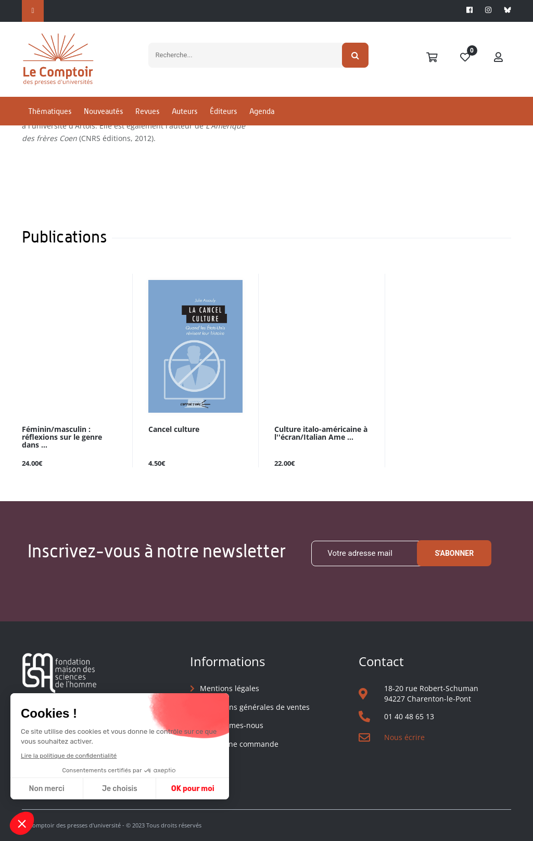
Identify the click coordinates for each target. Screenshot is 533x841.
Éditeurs (223, 111)
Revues (147, 111)
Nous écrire (404, 737)
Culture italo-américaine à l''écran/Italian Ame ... (320, 433)
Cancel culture (173, 429)
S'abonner (454, 553)
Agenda (261, 111)
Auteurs (184, 111)
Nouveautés (103, 111)
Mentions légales (229, 688)
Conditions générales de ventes (255, 707)
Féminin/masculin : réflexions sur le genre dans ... (62, 437)
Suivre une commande (239, 744)
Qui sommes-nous (231, 725)
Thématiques (49, 111)
